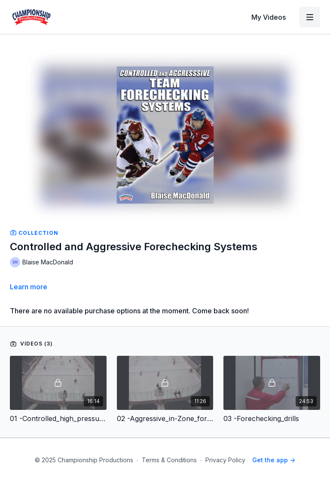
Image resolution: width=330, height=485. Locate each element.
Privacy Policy (225, 460)
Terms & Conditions (169, 460)
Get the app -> (273, 460)
